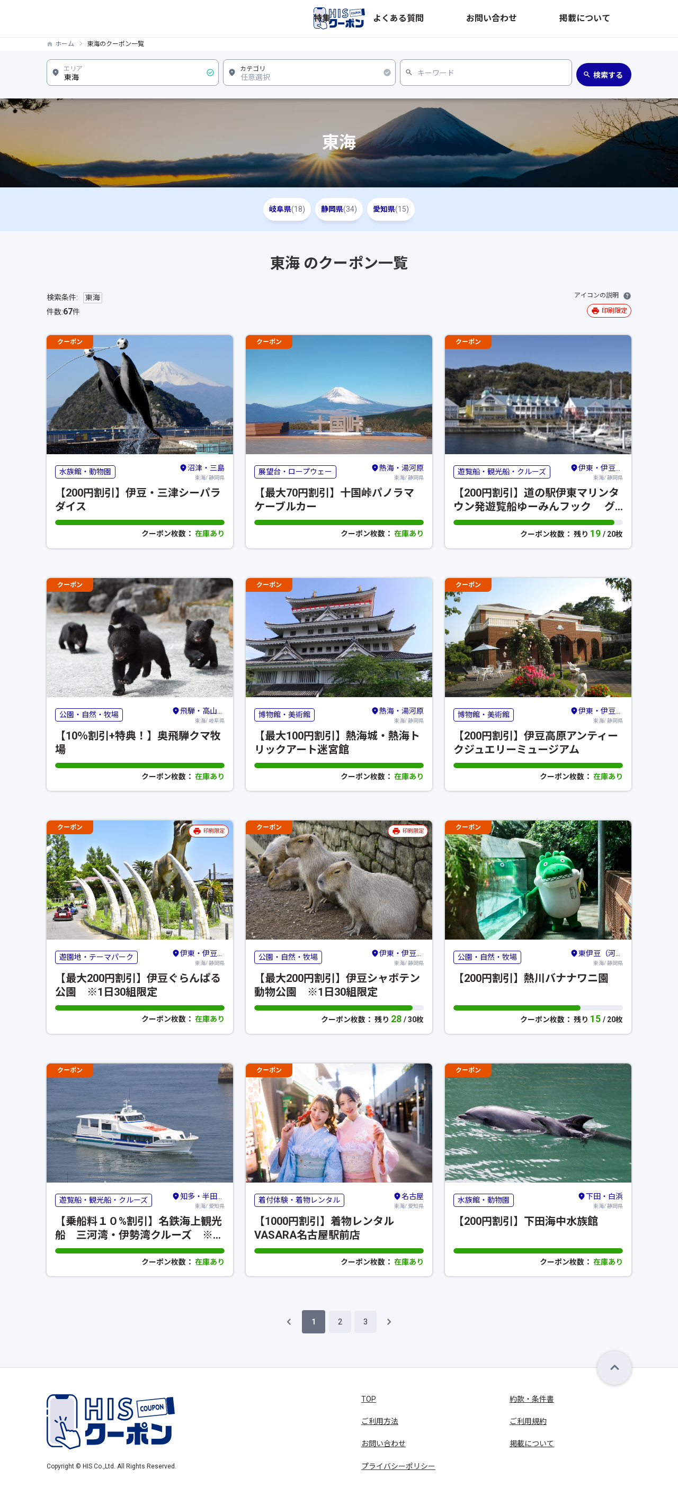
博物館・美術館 (284, 714)
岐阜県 (272, 209)
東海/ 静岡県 (202, 472)
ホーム (64, 44)
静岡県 (339, 209)
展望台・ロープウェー (295, 471)
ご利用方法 (379, 1421)
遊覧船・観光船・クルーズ (502, 471)
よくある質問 (494, 18)
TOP (368, 1399)
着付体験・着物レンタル (299, 1200)
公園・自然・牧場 (89, 714)
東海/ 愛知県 (198, 1200)
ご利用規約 (528, 1421)
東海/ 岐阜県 (198, 715)
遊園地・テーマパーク (96, 957)
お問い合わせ (552, 18)
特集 (452, 18)
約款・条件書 (532, 1399)
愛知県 (406, 209)
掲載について (609, 18)
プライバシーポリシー (398, 1466)
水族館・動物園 (85, 471)
